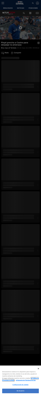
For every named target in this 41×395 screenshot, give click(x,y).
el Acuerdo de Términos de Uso (26, 380)
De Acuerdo (20, 391)
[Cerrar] (38, 368)
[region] (20, 380)
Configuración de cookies (20, 385)
